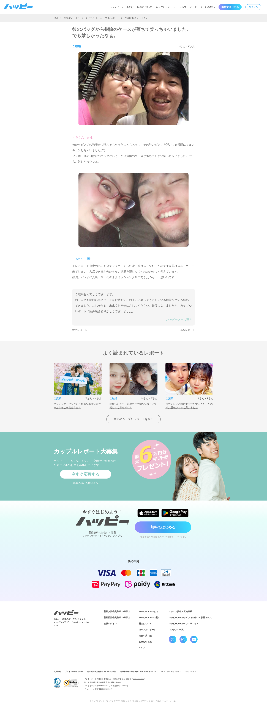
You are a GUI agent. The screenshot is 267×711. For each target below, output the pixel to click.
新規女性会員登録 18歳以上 (117, 611)
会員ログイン (110, 623)
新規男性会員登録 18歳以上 (117, 617)
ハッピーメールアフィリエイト (183, 623)
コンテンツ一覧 (176, 629)
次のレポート (187, 330)
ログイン (253, 7)
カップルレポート (165, 7)
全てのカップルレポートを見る (133, 419)
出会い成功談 (145, 635)
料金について (144, 7)
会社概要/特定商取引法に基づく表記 (101, 672)
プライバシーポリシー (74, 672)
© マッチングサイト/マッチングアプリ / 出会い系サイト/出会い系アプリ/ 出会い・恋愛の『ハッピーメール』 (133, 701)
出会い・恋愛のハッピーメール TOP (74, 18)
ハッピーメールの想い (202, 7)
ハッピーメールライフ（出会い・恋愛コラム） (191, 617)
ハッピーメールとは (122, 7)
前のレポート (79, 330)
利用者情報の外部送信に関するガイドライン (138, 672)
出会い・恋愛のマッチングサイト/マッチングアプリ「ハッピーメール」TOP (72, 622)
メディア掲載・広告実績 (180, 611)
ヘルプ (182, 7)
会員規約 (57, 672)
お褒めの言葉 (145, 641)
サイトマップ (191, 672)
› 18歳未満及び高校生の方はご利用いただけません (163, 537)
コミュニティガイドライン (170, 672)
